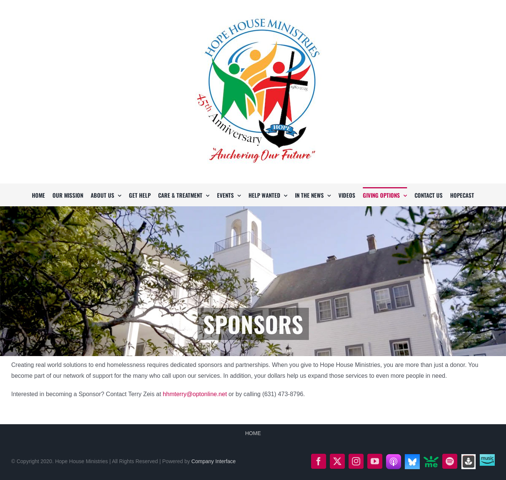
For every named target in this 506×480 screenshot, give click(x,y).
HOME (253, 433)
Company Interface (214, 461)
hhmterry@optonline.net (195, 394)
